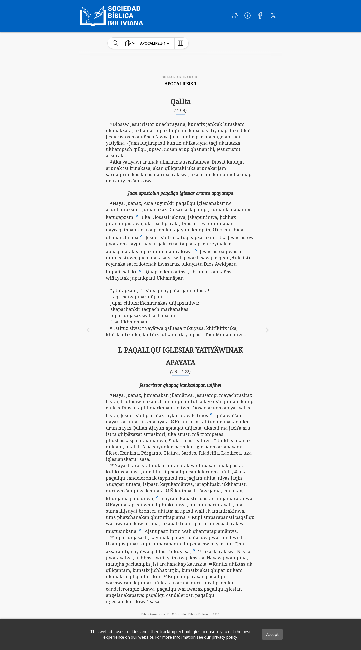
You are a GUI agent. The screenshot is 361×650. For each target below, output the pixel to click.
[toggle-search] (115, 43)
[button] (137, 215)
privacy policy (224, 637)
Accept (272, 634)
